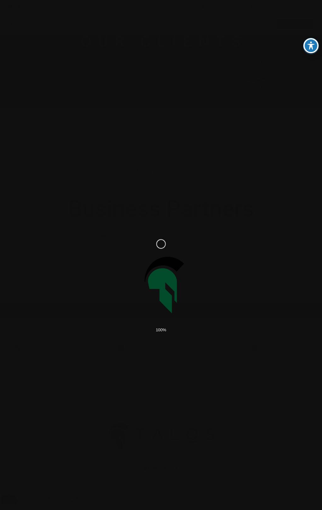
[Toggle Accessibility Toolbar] (311, 35)
